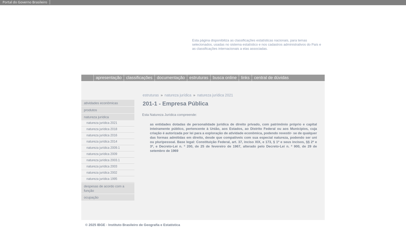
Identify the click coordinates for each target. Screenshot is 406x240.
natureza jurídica (178, 95)
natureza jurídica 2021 (215, 95)
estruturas (151, 95)
